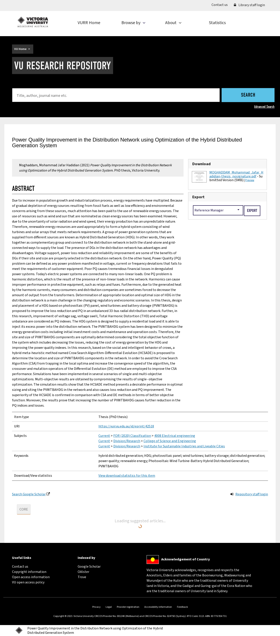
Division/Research (126, 441)
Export (198, 197)
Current (104, 435)
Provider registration (128, 607)
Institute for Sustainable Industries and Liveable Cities (184, 446)
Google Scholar (89, 566)
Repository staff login (251, 494)
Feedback (182, 607)
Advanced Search (264, 107)
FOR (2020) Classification (132, 435)
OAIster (83, 571)
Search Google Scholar (29, 494)
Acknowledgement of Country (185, 559)
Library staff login (249, 5)
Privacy (96, 607)
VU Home (20, 49)
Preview (249, 180)
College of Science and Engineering (170, 441)
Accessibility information (158, 607)
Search (248, 95)
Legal (109, 607)
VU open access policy (28, 582)
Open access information (31, 577)
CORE (23, 509)
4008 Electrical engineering (174, 435)
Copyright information (29, 571)
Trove (82, 577)
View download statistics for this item (126, 475)
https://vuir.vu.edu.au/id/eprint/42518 (126, 426)
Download (201, 164)
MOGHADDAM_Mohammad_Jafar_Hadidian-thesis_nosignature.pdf (236, 174)
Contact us (221, 4)
